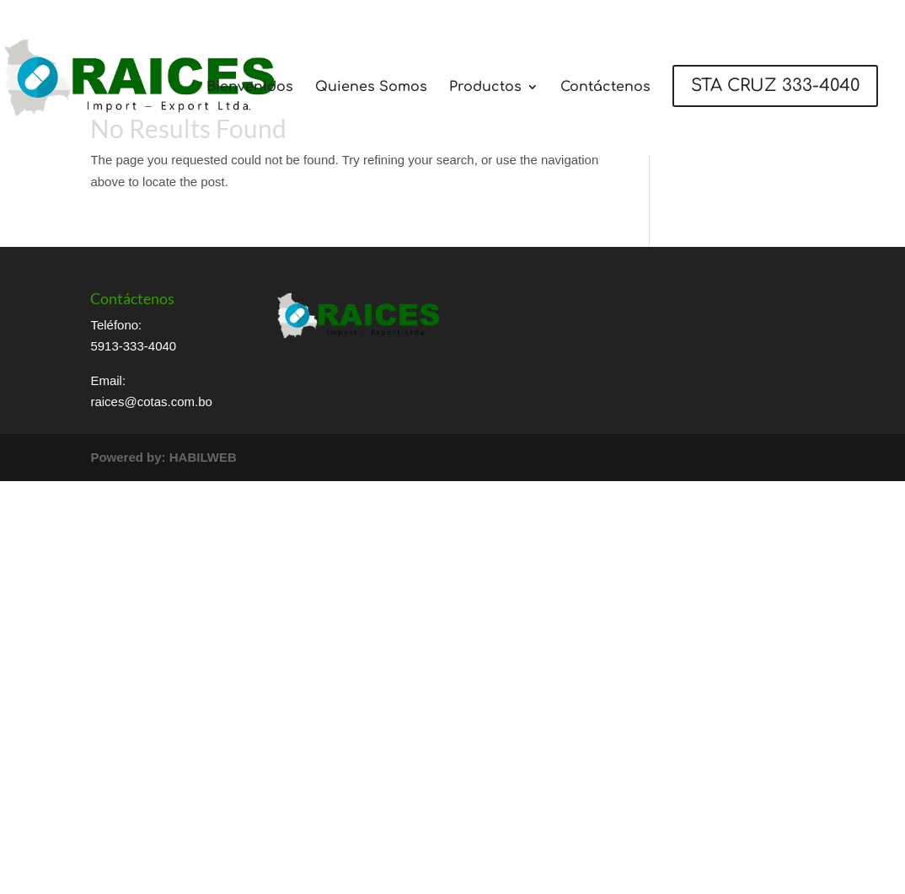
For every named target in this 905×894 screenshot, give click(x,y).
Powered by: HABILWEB (163, 457)
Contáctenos (605, 87)
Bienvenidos (249, 87)
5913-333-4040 (133, 346)
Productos (485, 87)
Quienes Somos (371, 87)
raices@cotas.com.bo (151, 401)
